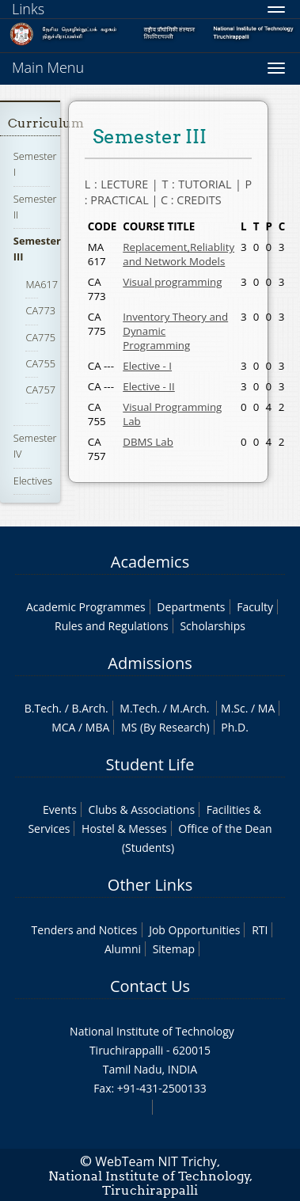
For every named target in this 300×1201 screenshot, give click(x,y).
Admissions (150, 663)
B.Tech (42, 708)
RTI (260, 929)
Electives (32, 480)
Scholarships (212, 625)
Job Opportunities (194, 929)
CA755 (40, 363)
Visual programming (172, 282)
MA (266, 708)
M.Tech (138, 708)
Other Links (150, 884)
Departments (191, 606)
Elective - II (149, 386)
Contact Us (150, 986)
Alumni (122, 948)
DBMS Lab (148, 442)
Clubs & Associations (142, 809)
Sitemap (174, 948)
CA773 (40, 310)
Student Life (150, 764)
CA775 (40, 337)
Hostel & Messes (124, 828)
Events (60, 809)
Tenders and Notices (85, 929)
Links (28, 8)
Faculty (255, 606)
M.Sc (233, 708)
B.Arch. (89, 708)
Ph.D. (235, 727)
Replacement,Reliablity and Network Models (178, 254)
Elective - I (147, 366)
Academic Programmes (86, 606)
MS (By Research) (165, 727)
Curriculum (46, 123)
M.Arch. (190, 708)
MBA (97, 727)
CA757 (40, 389)
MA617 (41, 284)
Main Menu (48, 67)
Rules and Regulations (112, 625)
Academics (150, 561)
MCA (63, 727)
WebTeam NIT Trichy (156, 1161)
